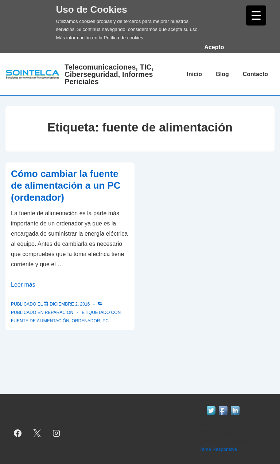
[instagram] (56, 433)
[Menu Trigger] (256, 15)
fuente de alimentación (40, 320)
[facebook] (18, 433)
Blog (222, 74)
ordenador (85, 320)
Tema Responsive (218, 449)
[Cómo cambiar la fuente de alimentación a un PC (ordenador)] (70, 304)
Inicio (194, 74)
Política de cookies (123, 37)
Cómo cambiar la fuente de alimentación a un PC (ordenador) (66, 185)
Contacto (255, 74)
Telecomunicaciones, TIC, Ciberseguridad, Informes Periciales (109, 74)
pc (105, 320)
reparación (59, 312)
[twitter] (37, 433)
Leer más (23, 285)
